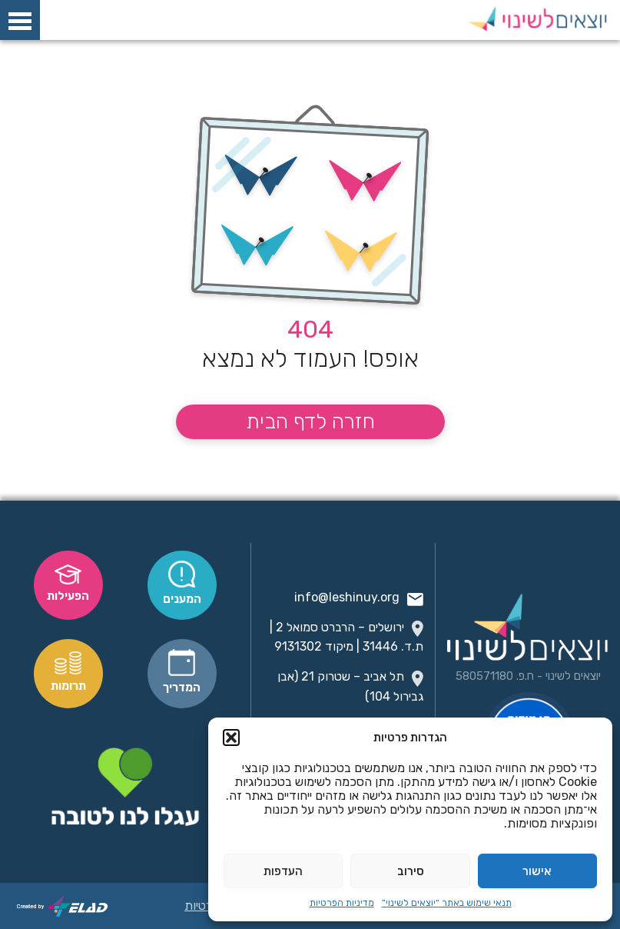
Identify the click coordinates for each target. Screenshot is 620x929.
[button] (231, 737)
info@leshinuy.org (358, 598)
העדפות (283, 871)
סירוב (410, 871)
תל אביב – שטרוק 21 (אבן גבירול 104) (350, 686)
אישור (537, 871)
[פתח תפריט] (20, 21)
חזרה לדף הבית (310, 421)
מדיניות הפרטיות (342, 902)
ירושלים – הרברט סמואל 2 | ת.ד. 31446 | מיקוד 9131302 (346, 637)
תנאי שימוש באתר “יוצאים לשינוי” (447, 902)
